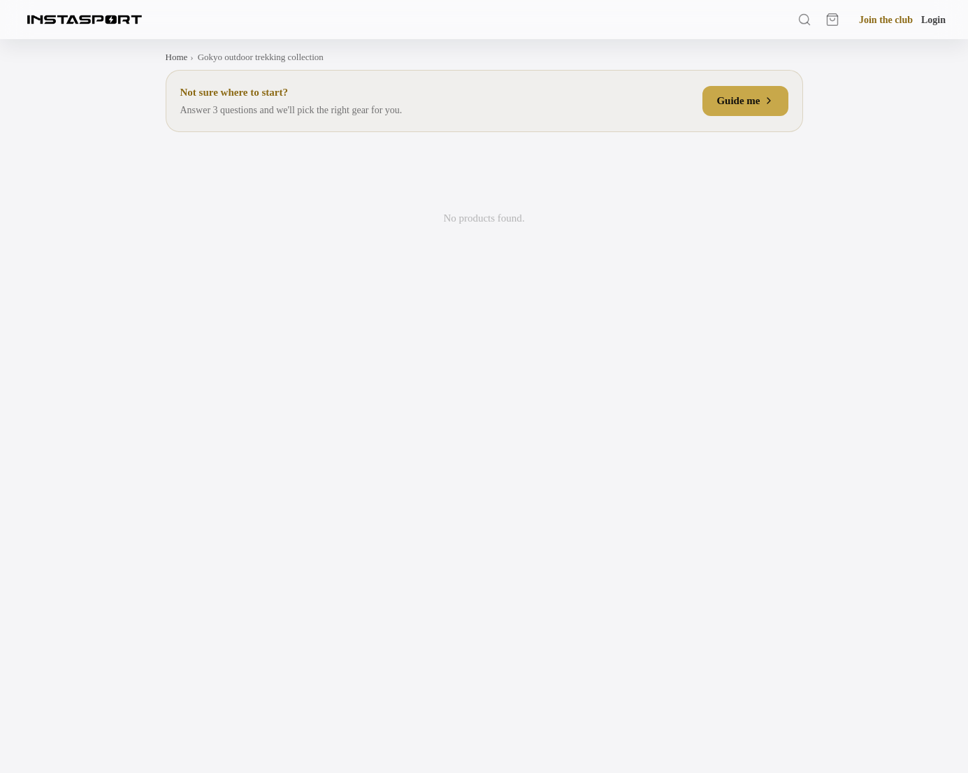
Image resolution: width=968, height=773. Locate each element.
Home (177, 57)
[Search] (804, 19)
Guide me (745, 100)
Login (933, 20)
